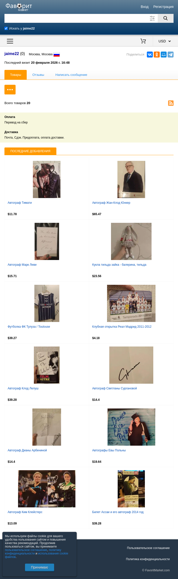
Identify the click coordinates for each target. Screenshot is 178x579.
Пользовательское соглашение (148, 548)
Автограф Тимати (20, 202)
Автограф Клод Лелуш (23, 388)
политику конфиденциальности (33, 551)
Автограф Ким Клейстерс (25, 512)
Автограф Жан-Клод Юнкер (111, 202)
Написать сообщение (71, 75)
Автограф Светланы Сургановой (114, 388)
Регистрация (163, 7)
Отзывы (38, 75)
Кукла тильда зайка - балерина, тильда (119, 264)
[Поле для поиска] (89, 18)
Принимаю (39, 567)
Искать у (22, 28)
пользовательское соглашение (26, 550)
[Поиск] (166, 18)
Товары (15, 75)
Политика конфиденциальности (148, 559)
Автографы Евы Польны (109, 450)
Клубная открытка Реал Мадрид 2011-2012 (122, 326)
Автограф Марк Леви (22, 264)
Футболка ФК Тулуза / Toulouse (29, 326)
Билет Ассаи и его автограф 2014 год (118, 512)
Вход (145, 7)
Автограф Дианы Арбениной (27, 450)
